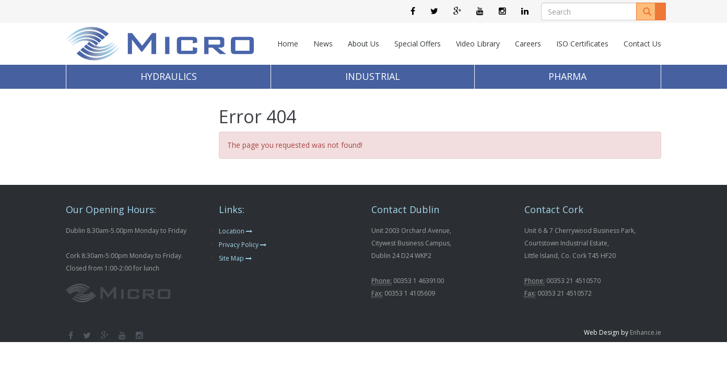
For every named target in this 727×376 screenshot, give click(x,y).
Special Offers (417, 44)
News (323, 44)
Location (235, 231)
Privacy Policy (242, 244)
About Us (363, 44)
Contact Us (642, 44)
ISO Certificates (582, 44)
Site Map (235, 258)
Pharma (567, 76)
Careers (528, 44)
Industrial (372, 76)
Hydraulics (168, 76)
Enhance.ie (645, 332)
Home (287, 44)
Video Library (478, 44)
